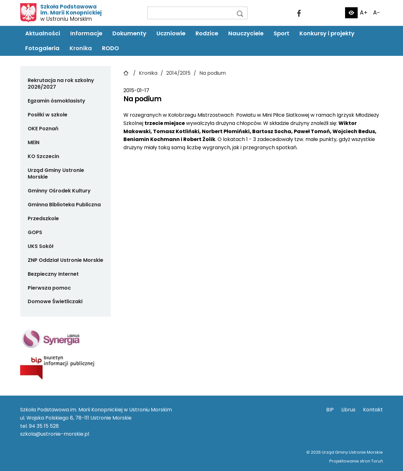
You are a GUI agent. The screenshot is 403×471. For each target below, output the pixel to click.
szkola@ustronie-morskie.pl (54, 434)
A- (376, 12)
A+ (364, 12)
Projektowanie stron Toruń (356, 461)
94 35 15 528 (44, 426)
